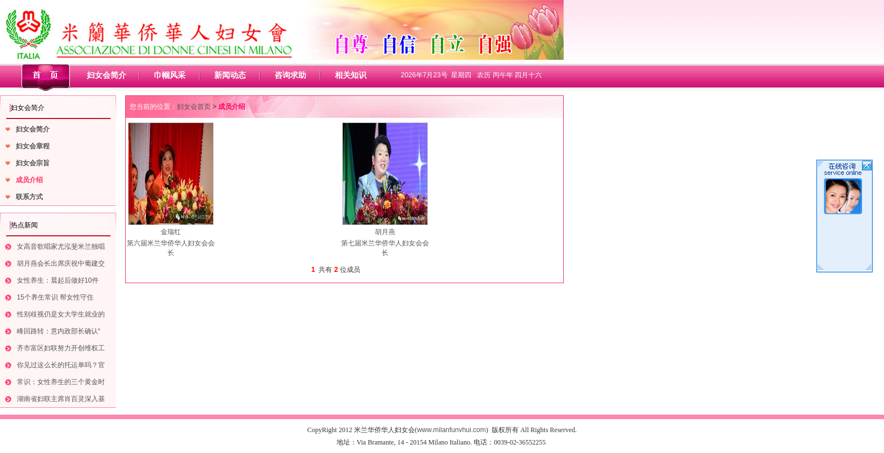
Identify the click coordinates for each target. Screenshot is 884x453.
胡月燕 (385, 232)
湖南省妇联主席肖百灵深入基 (61, 399)
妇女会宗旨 (33, 163)
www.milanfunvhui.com (451, 430)
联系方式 (29, 197)
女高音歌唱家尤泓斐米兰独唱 (61, 246)
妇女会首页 (194, 107)
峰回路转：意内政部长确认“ (58, 331)
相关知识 (350, 75)
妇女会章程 (33, 146)
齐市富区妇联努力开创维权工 (61, 348)
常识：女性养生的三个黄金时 (61, 382)
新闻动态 (230, 75)
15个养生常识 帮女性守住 (55, 297)
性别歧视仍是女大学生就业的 (61, 314)
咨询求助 (290, 75)
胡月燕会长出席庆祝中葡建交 (61, 263)
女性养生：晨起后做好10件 (58, 280)
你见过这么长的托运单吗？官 (61, 365)
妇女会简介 (106, 75)
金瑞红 (171, 232)
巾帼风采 (169, 75)
